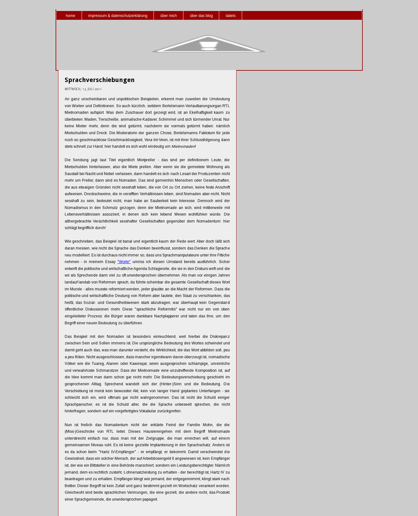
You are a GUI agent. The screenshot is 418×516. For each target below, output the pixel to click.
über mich (168, 16)
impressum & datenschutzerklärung (117, 16)
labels (231, 16)
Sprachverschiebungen (100, 80)
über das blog (201, 16)
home (70, 16)
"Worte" (124, 262)
